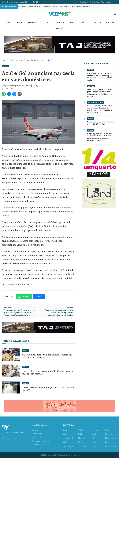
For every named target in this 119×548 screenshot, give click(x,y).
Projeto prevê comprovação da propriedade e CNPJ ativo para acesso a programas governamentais (99, 136)
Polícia (83, 22)
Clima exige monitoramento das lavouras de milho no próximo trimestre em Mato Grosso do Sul (99, 108)
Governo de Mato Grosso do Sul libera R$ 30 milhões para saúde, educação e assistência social (55, 6)
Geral (7, 22)
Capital (19, 22)
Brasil (12, 60)
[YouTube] (15, 439)
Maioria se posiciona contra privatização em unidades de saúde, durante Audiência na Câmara (99, 92)
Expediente (84, 2)
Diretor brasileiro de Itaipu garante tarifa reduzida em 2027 (48, 388)
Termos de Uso (38, 445)
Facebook (39, 296)
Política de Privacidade (40, 441)
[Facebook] (9, 439)
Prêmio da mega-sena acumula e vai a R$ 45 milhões (100, 123)
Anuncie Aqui (94, 2)
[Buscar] (115, 13)
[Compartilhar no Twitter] (14, 94)
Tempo (80, 442)
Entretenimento (110, 446)
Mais (59, 29)
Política (46, 22)
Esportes (96, 22)
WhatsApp (24, 296)
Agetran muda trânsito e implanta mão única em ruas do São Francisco (47, 356)
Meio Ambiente (110, 438)
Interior (32, 22)
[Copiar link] (20, 94)
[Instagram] (4, 439)
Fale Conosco (106, 2)
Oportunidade (83, 446)
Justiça (94, 442)
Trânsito (95, 446)
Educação (81, 438)
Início (4, 60)
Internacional (68, 438)
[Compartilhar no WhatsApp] (4, 94)
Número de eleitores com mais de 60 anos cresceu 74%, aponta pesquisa (47, 372)
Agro (72, 22)
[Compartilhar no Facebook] (9, 94)
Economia (59, 22)
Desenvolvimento (69, 446)
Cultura (110, 22)
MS (93, 438)
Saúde (80, 434)
